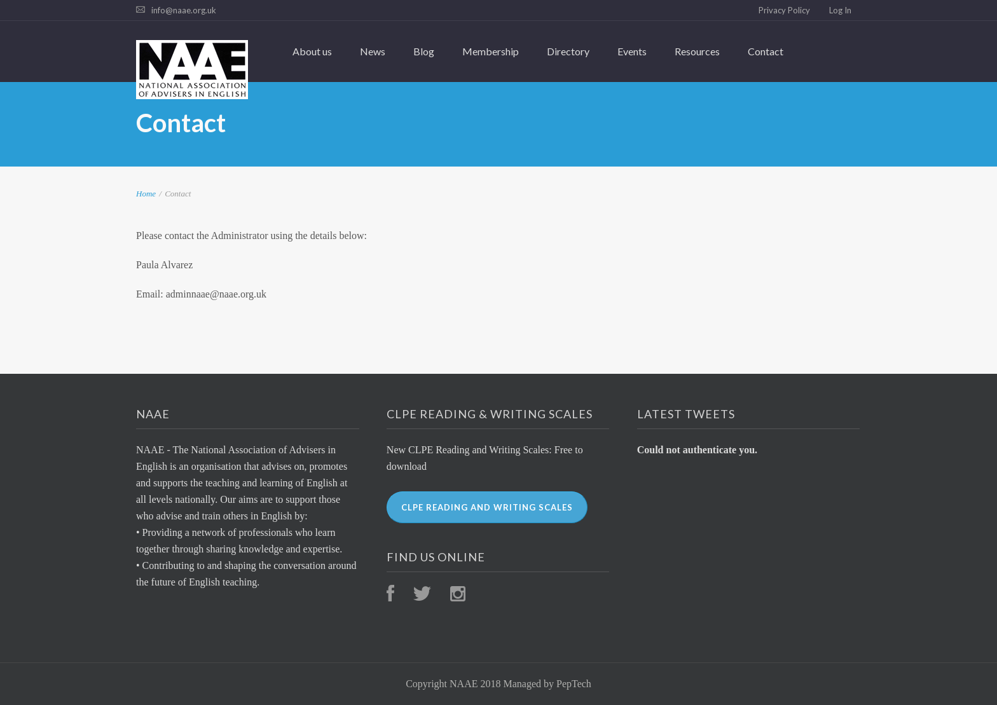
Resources (697, 51)
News (372, 51)
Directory (568, 51)
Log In (840, 10)
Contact (765, 51)
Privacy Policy (784, 10)
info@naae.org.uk (183, 10)
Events (632, 51)
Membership (490, 51)
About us (312, 51)
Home (146, 193)
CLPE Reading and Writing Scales (487, 507)
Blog (423, 51)
